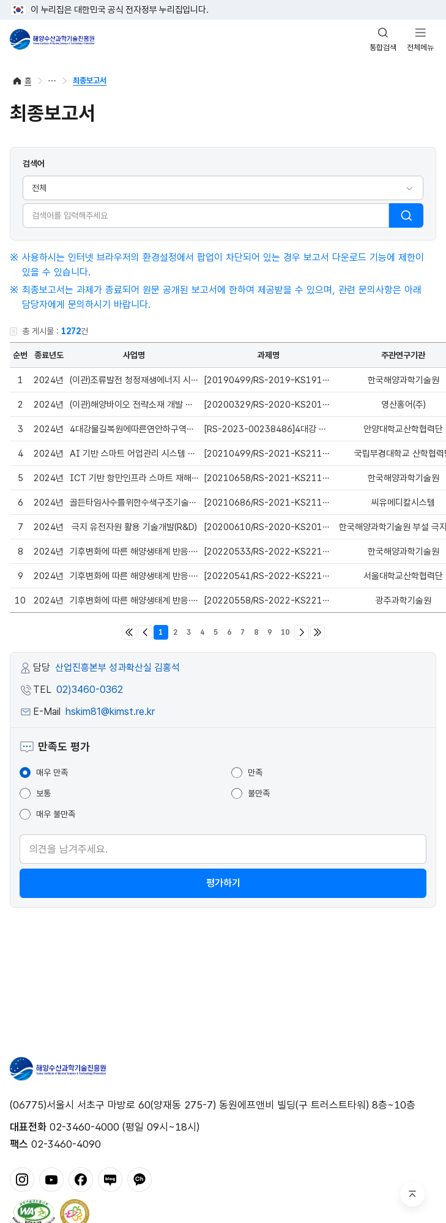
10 (285, 632)
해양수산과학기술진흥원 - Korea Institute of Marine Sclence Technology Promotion (52, 39)
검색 (406, 215)
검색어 (34, 163)
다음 (301, 632)
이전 (145, 632)
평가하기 (223, 883)
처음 (129, 632)
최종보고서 (89, 80)
